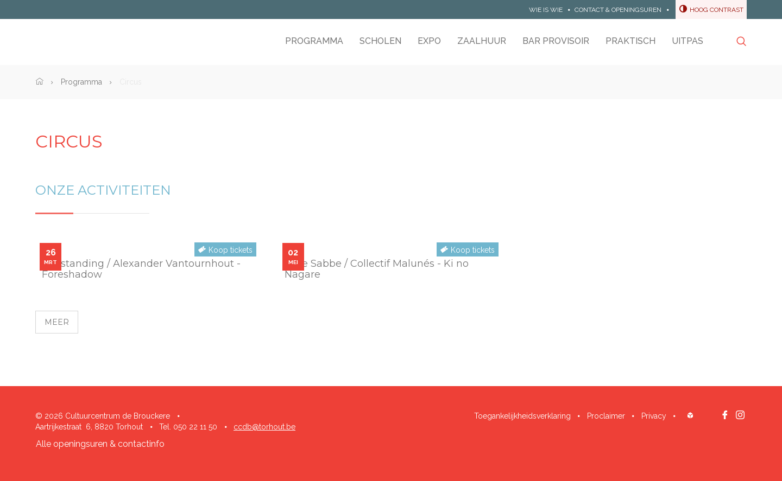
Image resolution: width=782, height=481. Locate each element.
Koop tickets (231, 250)
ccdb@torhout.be (264, 426)
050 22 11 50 (195, 426)
